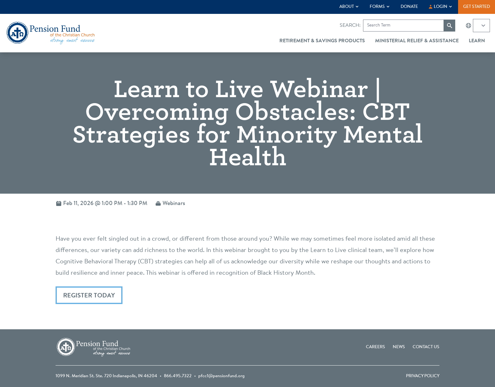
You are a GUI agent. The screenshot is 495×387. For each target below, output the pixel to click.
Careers (375, 347)
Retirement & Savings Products (322, 41)
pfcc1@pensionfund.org (221, 376)
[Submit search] (449, 26)
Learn (477, 41)
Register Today (89, 296)
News (399, 347)
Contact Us (426, 347)
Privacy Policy (422, 376)
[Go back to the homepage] (50, 33)
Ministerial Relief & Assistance (417, 41)
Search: (350, 25)
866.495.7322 (178, 376)
